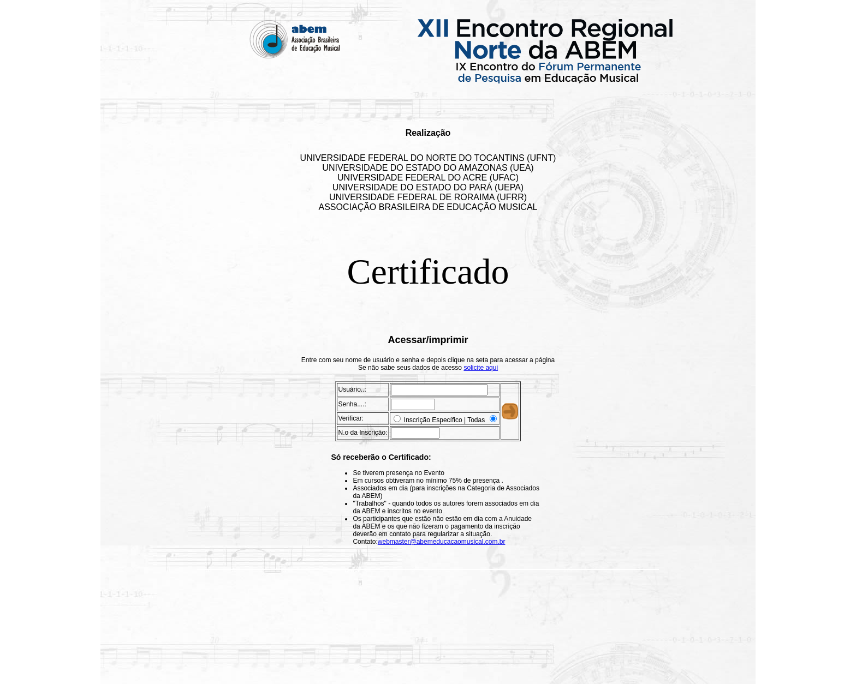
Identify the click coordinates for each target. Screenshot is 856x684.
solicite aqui (480, 367)
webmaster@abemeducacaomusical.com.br (442, 541)
